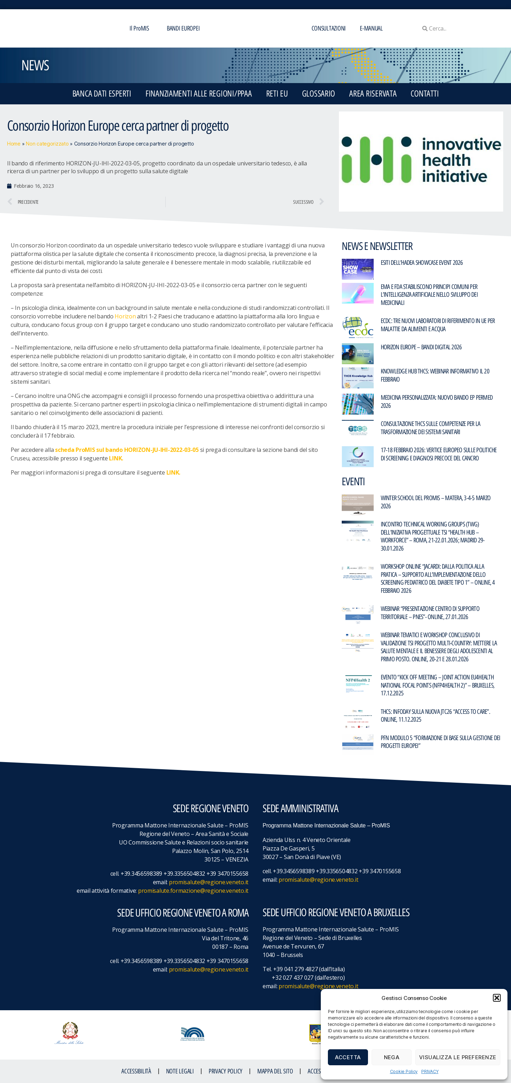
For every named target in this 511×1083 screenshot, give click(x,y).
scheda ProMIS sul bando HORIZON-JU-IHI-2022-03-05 (127, 450)
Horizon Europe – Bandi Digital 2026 (421, 347)
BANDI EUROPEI (183, 28)
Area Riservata (372, 93)
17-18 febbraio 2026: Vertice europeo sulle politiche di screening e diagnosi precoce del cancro (439, 454)
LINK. (116, 458)
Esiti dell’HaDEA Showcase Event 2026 (422, 263)
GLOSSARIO (318, 93)
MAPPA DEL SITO (275, 1071)
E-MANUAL (371, 28)
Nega (392, 1057)
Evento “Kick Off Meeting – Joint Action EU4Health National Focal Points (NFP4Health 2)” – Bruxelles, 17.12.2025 (438, 685)
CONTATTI (425, 93)
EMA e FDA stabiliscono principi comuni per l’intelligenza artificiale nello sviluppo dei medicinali (429, 295)
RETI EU (277, 93)
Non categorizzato (47, 144)
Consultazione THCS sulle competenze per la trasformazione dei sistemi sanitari (430, 428)
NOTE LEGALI (180, 1071)
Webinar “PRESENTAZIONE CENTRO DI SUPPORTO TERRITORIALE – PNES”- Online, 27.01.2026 (430, 613)
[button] (496, 997)
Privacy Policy (225, 1071)
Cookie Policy (404, 1071)
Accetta (348, 1057)
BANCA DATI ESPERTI (101, 93)
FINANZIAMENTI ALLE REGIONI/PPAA (198, 93)
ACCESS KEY (320, 1071)
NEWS (35, 65)
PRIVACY (429, 1071)
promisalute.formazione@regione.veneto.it (193, 891)
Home (14, 144)
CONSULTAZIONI (329, 28)
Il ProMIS (141, 28)
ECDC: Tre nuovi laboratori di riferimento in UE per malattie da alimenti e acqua (438, 325)
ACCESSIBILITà (136, 1071)
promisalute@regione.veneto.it (208, 882)
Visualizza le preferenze (457, 1057)
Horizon (125, 316)
